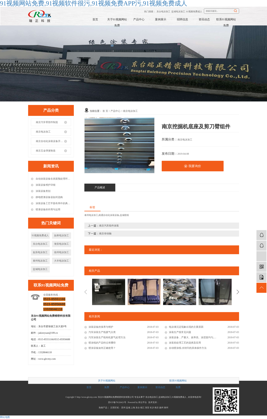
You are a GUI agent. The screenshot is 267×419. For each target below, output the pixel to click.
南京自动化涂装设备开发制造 (52, 141)
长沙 (152, 407)
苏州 (123, 407)
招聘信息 (182, 19)
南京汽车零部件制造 (47, 122)
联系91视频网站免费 (226, 22)
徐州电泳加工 (61, 252)
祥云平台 (142, 402)
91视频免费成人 (194, 11)
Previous (85, 292)
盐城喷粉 (124, 215)
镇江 (142, 407)
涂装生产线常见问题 (180, 332)
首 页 (105, 111)
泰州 (166, 407)
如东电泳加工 (40, 252)
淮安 (147, 407)
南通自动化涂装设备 (109, 215)
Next (238, 292)
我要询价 (192, 166)
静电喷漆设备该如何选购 (49, 197)
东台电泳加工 (163, 11)
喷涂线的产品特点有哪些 (102, 342)
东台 (138, 407)
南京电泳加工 (43, 131)
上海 (133, 407)
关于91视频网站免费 (117, 22)
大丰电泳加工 (61, 260)
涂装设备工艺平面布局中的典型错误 (53, 203)
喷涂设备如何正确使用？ (102, 348)
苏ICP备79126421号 (117, 402)
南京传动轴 (105, 233)
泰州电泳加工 (40, 260)
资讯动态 (204, 19)
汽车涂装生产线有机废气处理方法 (107, 337)
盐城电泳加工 (178, 11)
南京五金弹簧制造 (46, 150)
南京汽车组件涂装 (109, 225)
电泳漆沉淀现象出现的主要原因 (186, 327)
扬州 (161, 407)
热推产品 (103, 407)
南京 (157, 407)
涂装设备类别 (43, 191)
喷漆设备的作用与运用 (47, 209)
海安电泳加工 (61, 244)
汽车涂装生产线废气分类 (102, 332)
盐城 (128, 407)
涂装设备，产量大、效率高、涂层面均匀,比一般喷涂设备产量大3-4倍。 (204, 337)
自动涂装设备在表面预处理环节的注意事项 (53, 178)
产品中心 (138, 19)
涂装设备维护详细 (45, 185)
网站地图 (5, 417)
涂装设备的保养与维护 (101, 327)
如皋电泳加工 (61, 235)
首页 (95, 19)
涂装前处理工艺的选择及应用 (185, 342)
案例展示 (160, 19)
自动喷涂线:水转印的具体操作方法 (188, 348)
